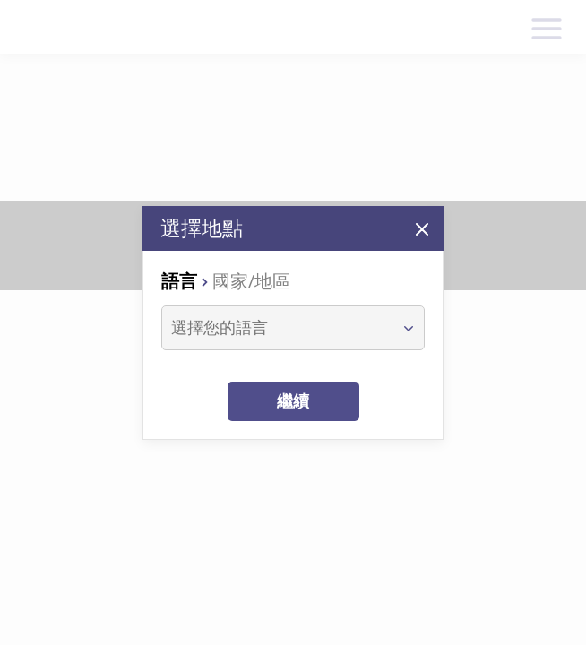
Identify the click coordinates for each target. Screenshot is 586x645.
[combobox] (276, 327)
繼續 (293, 400)
